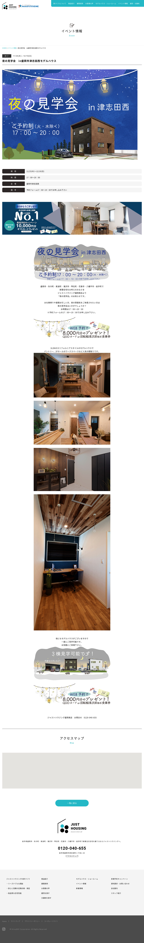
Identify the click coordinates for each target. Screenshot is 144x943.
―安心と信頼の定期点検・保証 (18, 888)
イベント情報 (123, 3)
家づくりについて (59, 3)
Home (4, 921)
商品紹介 (71, 3)
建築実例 (80, 3)
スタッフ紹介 (116, 893)
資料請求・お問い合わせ (120, 884)
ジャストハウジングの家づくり (18, 879)
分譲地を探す (46, 898)
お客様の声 (89, 3)
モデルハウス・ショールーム (106, 3)
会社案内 (114, 888)
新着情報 (79, 888)
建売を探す (45, 893)
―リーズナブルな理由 (14, 884)
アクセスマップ (72, 856)
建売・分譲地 (134, 3)
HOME (4, 48)
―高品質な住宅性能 (14, 893)
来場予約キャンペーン (119, 879)
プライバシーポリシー (32, 921)
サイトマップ (15, 921)
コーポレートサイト (51, 921)
